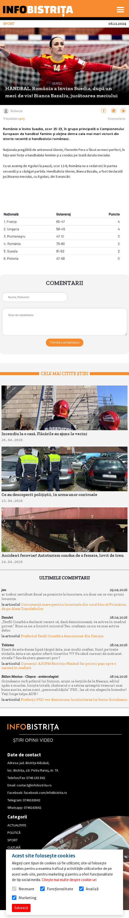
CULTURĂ (14, 847)
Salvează (21, 907)
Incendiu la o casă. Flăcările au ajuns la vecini (44, 433)
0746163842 (31, 800)
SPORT (12, 840)
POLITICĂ (14, 832)
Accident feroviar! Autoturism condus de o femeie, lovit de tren (62, 555)
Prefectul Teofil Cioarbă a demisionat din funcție (62, 636)
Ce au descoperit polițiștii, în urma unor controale (49, 494)
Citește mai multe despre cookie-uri (69, 879)
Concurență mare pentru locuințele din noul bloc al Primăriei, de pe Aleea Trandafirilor (64, 606)
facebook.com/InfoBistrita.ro (45, 792)
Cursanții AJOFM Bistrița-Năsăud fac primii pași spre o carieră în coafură (58, 665)
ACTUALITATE (16, 825)
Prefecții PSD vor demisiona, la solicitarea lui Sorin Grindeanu (74, 699)
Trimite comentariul (64, 342)
